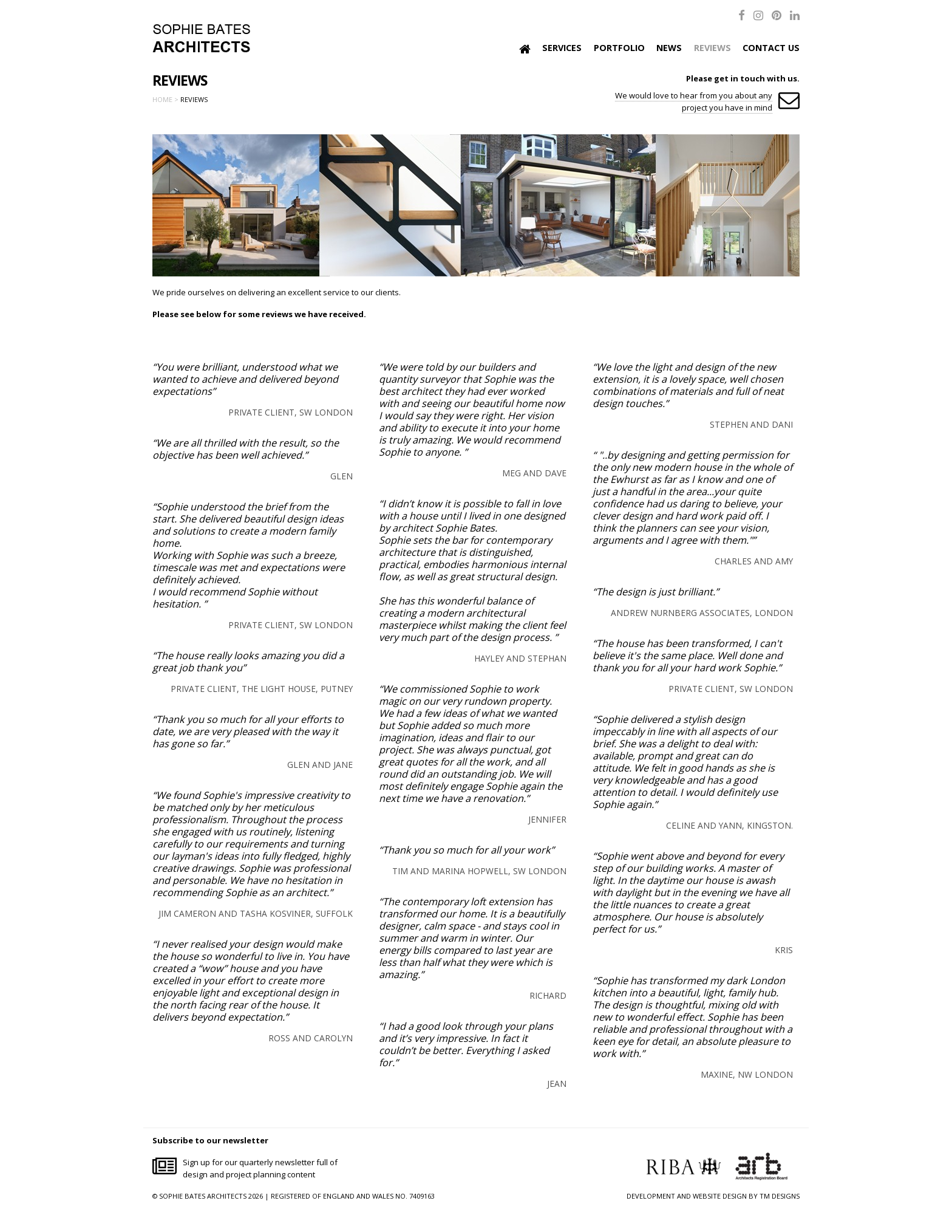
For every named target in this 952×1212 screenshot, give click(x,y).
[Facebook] (741, 14)
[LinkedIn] (795, 14)
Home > (165, 99)
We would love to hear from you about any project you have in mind (693, 101)
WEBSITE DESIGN (720, 1195)
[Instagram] (758, 14)
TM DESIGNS (780, 1195)
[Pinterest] (776, 14)
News (669, 47)
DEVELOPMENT (651, 1195)
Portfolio (619, 47)
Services (562, 47)
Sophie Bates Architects (201, 38)
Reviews (712, 47)
